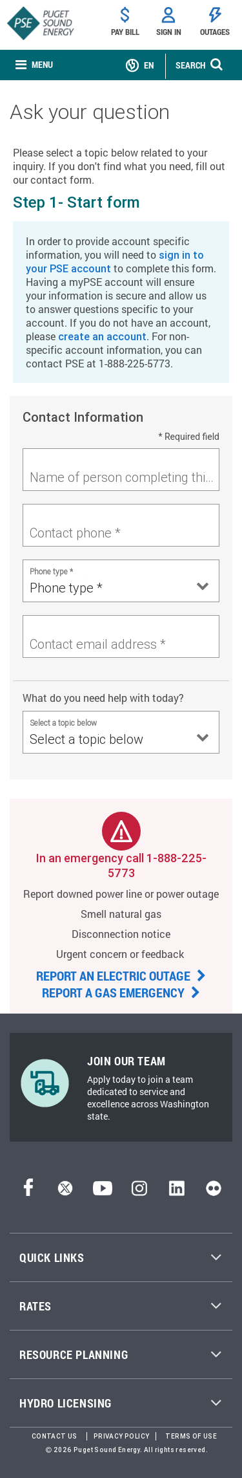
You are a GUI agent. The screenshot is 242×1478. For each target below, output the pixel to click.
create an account (102, 336)
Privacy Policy (122, 1436)
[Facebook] (28, 1192)
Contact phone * (75, 533)
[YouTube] (102, 1192)
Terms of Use (191, 1436)
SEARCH (190, 65)
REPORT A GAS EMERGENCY (121, 992)
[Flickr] (213, 1192)
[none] (34, 65)
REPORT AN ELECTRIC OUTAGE (121, 975)
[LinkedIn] (176, 1192)
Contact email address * (98, 644)
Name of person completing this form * (124, 477)
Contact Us (54, 1436)
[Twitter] (65, 1192)
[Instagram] (139, 1192)
